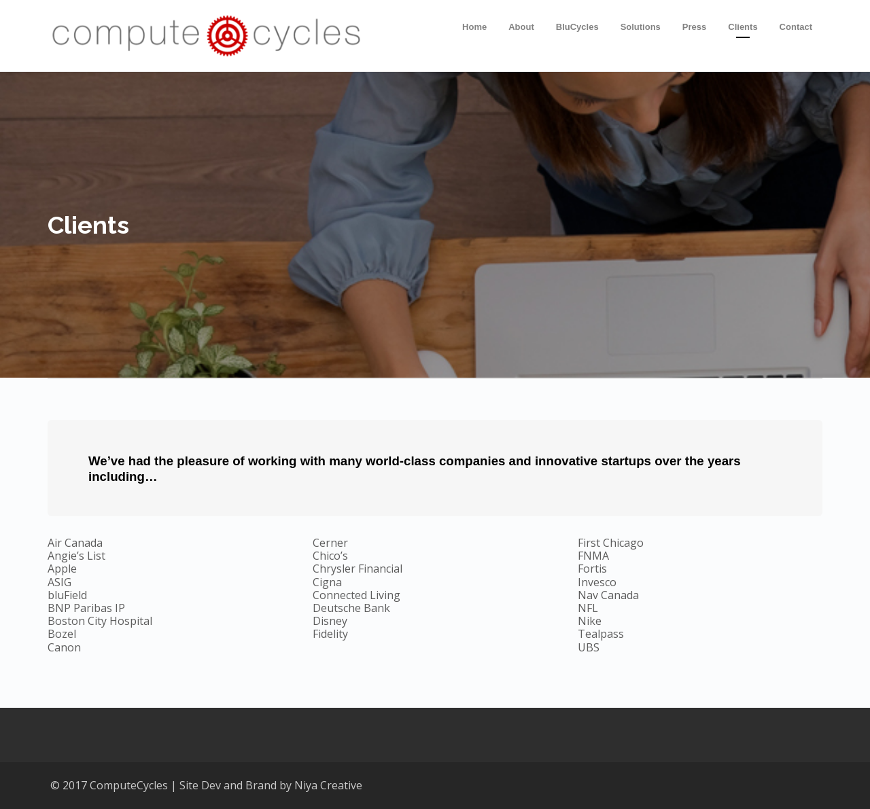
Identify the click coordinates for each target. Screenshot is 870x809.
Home (474, 27)
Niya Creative (328, 785)
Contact (796, 27)
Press (694, 27)
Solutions (641, 27)
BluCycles (577, 27)
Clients (742, 27)
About (521, 27)
